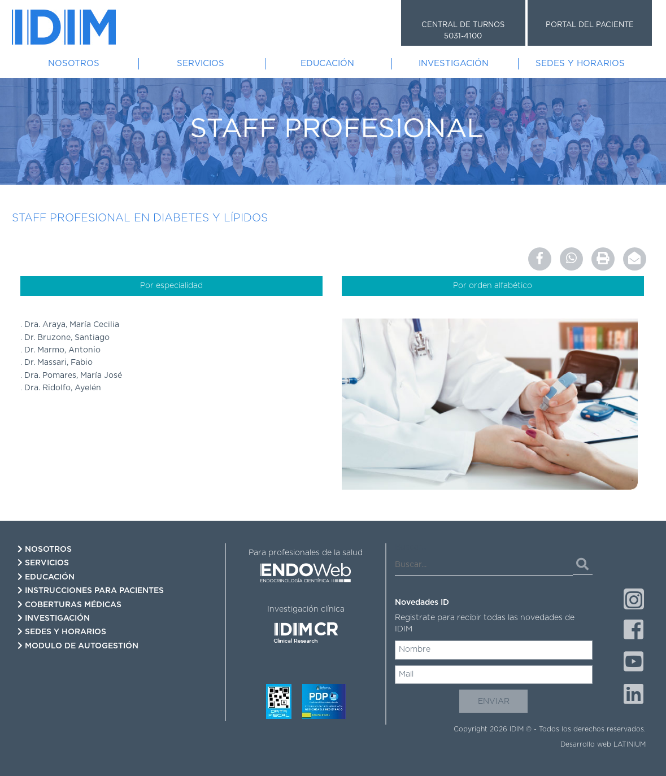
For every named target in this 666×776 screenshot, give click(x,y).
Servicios (200, 63)
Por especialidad (171, 286)
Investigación (454, 63)
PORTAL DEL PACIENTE (590, 25)
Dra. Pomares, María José (73, 376)
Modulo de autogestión (78, 646)
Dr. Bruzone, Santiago (67, 338)
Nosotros (73, 63)
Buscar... (410, 547)
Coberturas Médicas (69, 604)
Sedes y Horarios (580, 63)
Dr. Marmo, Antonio (62, 350)
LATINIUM (629, 744)
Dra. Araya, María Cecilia (71, 325)
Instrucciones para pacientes (91, 590)
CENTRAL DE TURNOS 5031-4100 (462, 30)
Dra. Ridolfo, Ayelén (62, 388)
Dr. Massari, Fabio (58, 363)
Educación (327, 63)
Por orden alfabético (492, 286)
